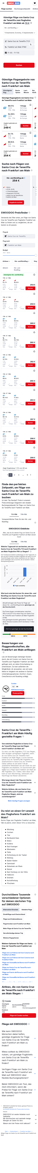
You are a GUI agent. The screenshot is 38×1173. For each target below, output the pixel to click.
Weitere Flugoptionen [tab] (11, 938)
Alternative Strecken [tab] (10, 909)
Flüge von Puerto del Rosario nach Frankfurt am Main (18, 973)
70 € (27, 23)
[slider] (36, 255)
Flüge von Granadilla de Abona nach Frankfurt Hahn (18, 978)
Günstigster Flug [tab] (7, 91)
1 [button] (10, 475)
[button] (3, 3)
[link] (16, 202)
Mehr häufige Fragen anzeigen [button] (19, 801)
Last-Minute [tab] (26, 91)
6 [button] (27, 475)
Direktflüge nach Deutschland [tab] (14, 914)
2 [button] (14, 475)
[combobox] (11, 28)
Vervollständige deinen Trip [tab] (13, 933)
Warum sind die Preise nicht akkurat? (20, 1123)
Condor (14, 683)
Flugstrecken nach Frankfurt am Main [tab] (16, 924)
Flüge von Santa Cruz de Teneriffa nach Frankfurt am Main (16, 968)
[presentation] (31, 23)
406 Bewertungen (17, 690)
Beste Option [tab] (17, 91)
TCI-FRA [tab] (14, 514)
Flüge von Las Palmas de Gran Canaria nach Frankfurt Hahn (18, 959)
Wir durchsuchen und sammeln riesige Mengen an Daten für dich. (20, 1119)
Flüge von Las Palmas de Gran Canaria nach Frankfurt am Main (18, 954)
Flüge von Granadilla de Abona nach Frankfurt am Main (18, 963)
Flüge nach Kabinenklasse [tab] (12, 919)
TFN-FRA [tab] (23, 514)
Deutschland (14, 1131)
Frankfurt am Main (25, 1131)
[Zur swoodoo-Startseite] (13, 3)
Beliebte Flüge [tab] (27, 909)
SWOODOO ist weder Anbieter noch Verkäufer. (20, 1115)
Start (6, 1131)
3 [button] (18, 475)
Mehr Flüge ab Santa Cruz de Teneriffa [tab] (17, 928)
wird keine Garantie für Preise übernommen (16, 1109)
